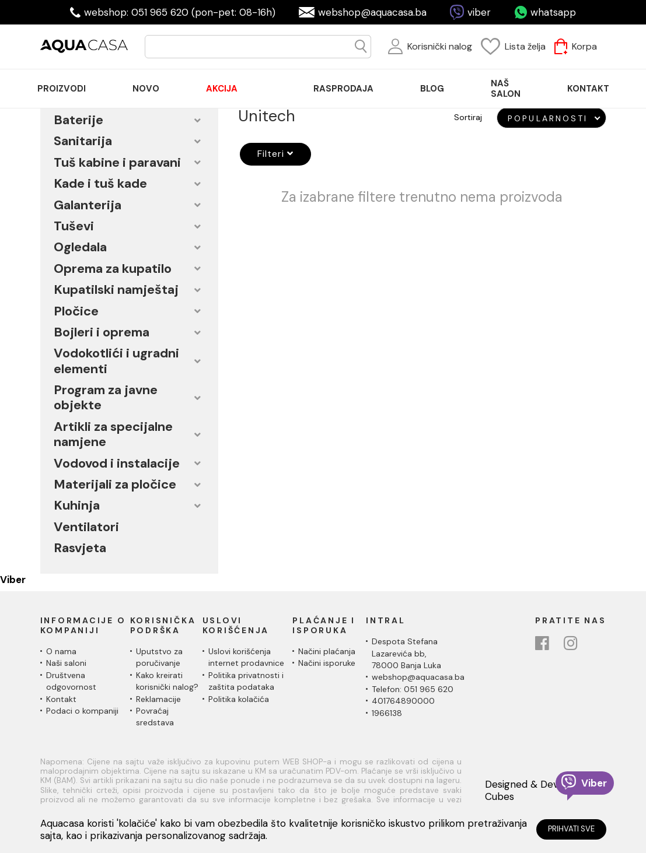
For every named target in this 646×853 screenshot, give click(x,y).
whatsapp (553, 12)
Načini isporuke (326, 663)
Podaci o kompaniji (82, 710)
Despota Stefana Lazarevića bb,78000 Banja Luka (406, 653)
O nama (61, 651)
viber (479, 12)
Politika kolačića (238, 699)
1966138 (387, 713)
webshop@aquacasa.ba (372, 12)
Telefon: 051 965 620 (412, 689)
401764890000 (403, 701)
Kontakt (61, 699)
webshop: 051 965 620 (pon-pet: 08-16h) (179, 12)
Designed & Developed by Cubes (545, 790)
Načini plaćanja (326, 651)
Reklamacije (158, 699)
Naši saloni (66, 663)
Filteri (274, 154)
